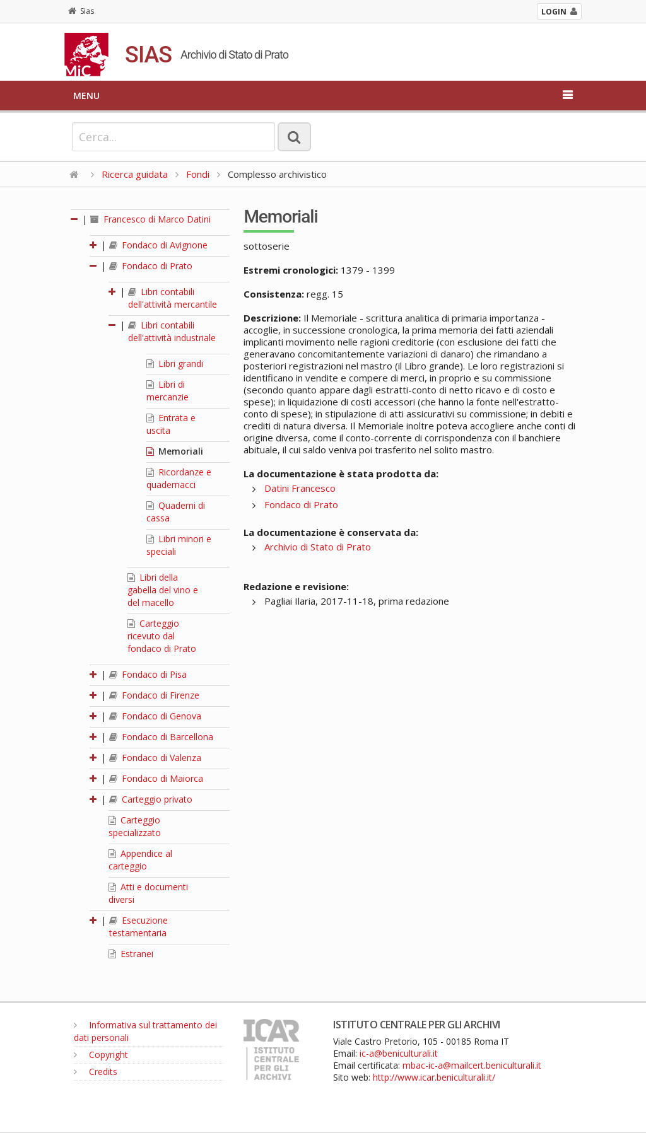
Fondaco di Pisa (148, 674)
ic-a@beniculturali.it (399, 1053)
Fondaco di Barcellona (161, 737)
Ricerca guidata (135, 174)
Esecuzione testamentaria (138, 926)
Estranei (131, 954)
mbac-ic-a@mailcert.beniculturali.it (471, 1065)
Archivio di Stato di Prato (317, 546)
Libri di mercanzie (167, 390)
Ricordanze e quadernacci (178, 478)
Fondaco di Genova (155, 716)
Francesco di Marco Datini (150, 219)
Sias (81, 11)
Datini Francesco (300, 488)
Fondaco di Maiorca (156, 778)
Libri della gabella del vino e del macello (162, 589)
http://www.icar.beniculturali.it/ (434, 1077)
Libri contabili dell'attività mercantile (172, 298)
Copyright (101, 1054)
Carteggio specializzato (135, 826)
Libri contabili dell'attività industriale (172, 331)
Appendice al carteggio (140, 859)
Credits (95, 1072)
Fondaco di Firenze (154, 695)
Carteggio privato (150, 799)
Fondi (197, 174)
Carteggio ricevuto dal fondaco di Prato (161, 635)
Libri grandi (174, 363)
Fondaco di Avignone (158, 245)
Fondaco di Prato (150, 266)
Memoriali (174, 451)
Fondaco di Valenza (155, 758)
